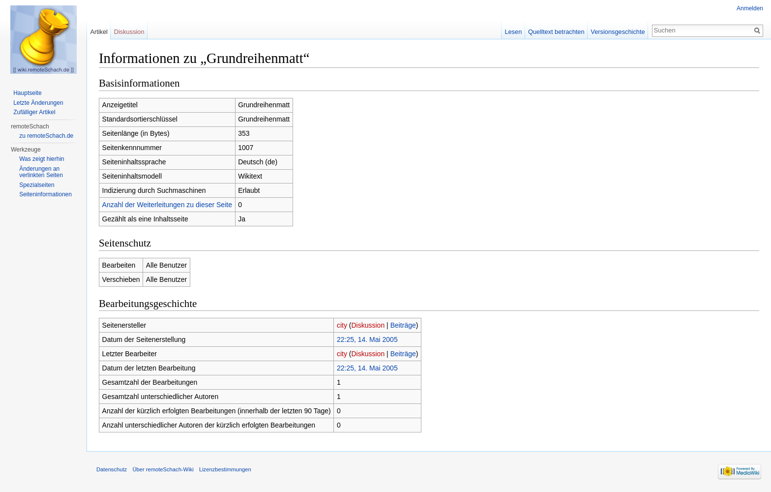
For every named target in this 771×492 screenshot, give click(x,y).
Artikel (99, 31)
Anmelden (750, 8)
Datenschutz (111, 469)
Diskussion (368, 325)
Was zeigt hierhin (41, 158)
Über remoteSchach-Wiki (162, 469)
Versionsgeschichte (618, 31)
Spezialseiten (36, 185)
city (342, 325)
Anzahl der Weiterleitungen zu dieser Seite (167, 205)
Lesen (513, 31)
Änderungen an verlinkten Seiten (41, 172)
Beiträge (403, 325)
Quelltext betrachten (556, 31)
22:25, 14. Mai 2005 (367, 339)
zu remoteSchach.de (46, 135)
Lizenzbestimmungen (225, 469)
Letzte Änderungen (38, 102)
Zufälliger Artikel (34, 112)
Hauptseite (27, 93)
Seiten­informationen (45, 194)
